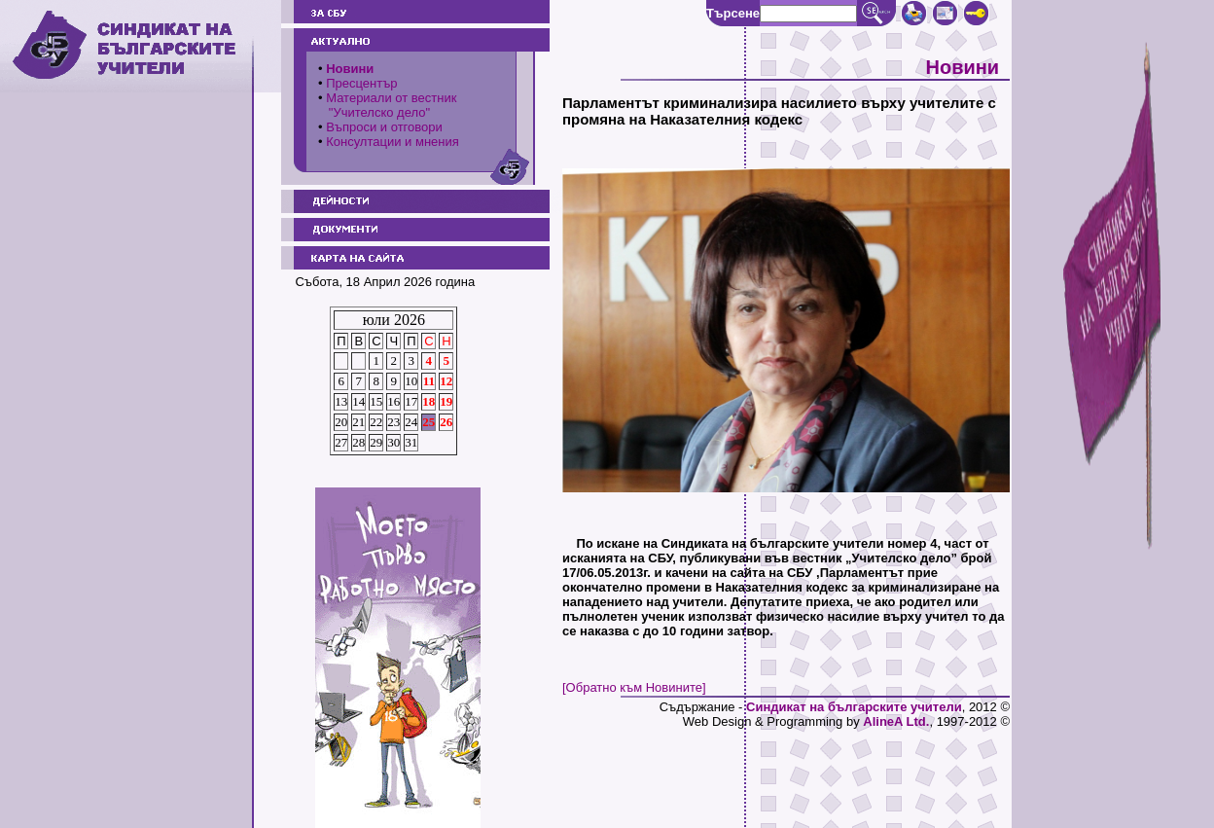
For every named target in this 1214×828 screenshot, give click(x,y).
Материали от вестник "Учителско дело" (387, 105)
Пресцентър (361, 83)
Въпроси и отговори (384, 127)
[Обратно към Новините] (634, 687)
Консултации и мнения (392, 141)
